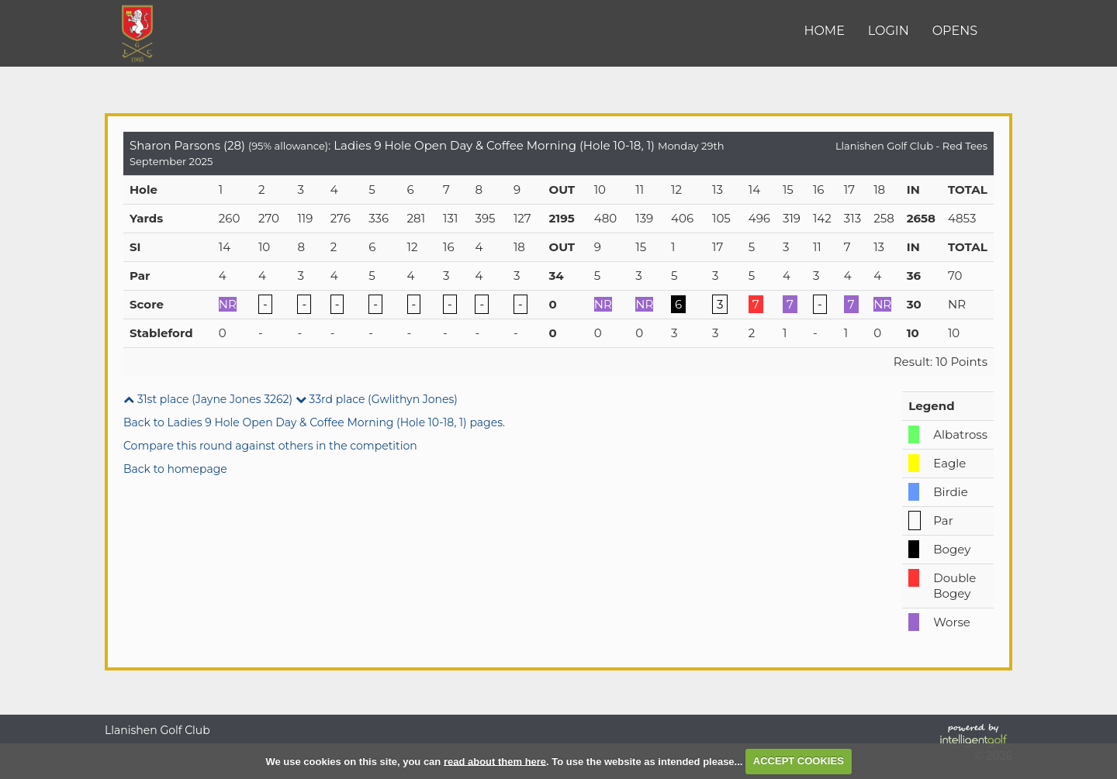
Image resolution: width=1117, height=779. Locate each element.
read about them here (495, 761)
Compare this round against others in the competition (270, 446)
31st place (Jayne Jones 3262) (207, 399)
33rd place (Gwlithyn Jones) (377, 399)
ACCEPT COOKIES (798, 761)
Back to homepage (175, 469)
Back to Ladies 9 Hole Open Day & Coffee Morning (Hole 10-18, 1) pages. (314, 422)
